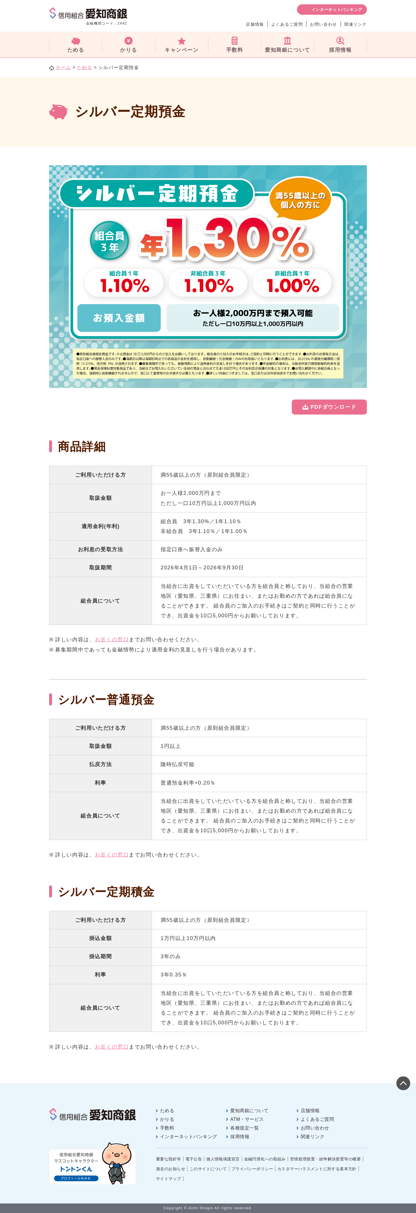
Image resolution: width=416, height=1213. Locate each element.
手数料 (167, 1127)
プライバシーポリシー (252, 1168)
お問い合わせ (323, 24)
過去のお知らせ (170, 1168)
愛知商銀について (249, 1110)
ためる (84, 67)
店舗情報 (255, 24)
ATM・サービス (247, 1119)
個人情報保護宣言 (222, 1159)
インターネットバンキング (336, 9)
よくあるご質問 (287, 24)
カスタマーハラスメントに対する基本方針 (316, 1168)
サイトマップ (168, 1178)
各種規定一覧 (244, 1127)
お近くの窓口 (112, 639)
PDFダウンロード (333, 407)
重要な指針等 (168, 1159)
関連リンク (355, 24)
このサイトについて (208, 1168)
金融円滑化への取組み (265, 1159)
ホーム (63, 67)
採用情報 (239, 1136)
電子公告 (193, 1159)
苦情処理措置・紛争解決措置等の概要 (325, 1159)
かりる (167, 1119)
